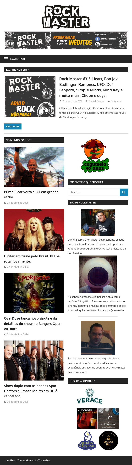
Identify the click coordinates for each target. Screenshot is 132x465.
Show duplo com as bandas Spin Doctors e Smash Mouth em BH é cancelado (30, 390)
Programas (117, 101)
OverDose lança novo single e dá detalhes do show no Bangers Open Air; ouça (32, 323)
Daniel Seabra (96, 101)
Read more (12, 126)
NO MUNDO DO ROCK (18, 140)
